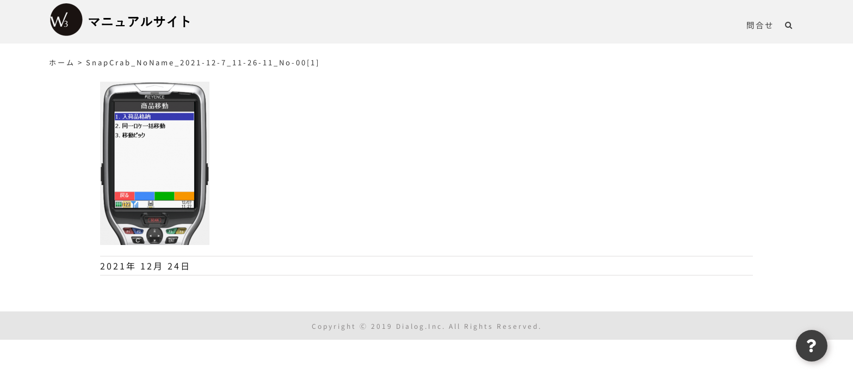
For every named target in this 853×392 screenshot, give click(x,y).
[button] (800, 24)
